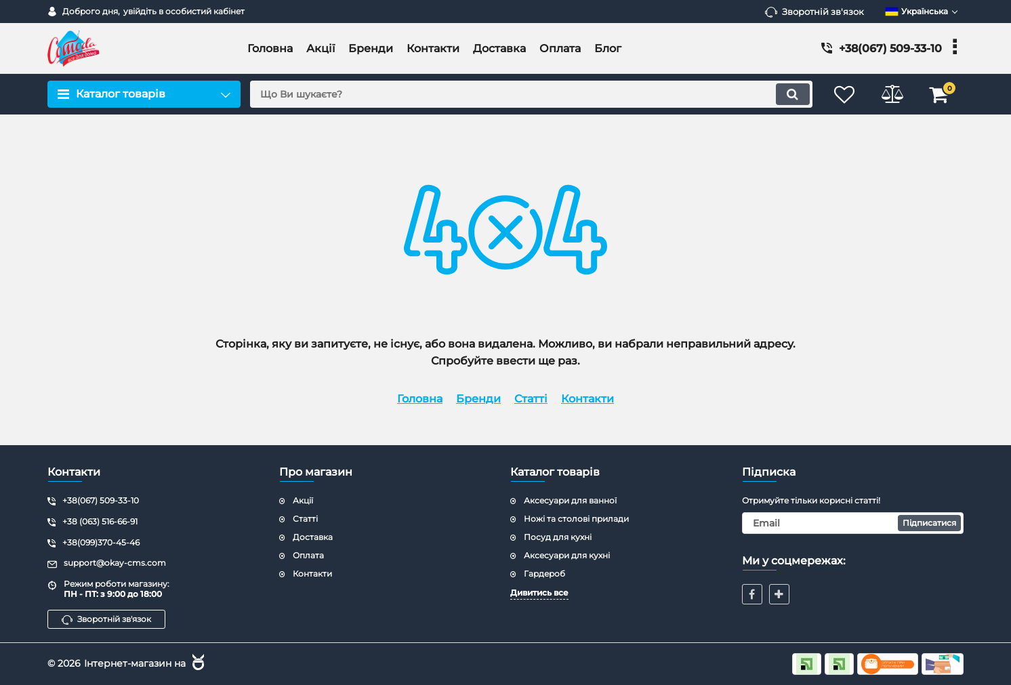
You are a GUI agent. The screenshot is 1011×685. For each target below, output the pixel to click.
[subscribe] (853, 523)
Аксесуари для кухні (567, 555)
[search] (531, 94)
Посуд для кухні (558, 537)
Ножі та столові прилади (576, 519)
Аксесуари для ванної (570, 500)
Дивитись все (539, 592)
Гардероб (544, 573)
